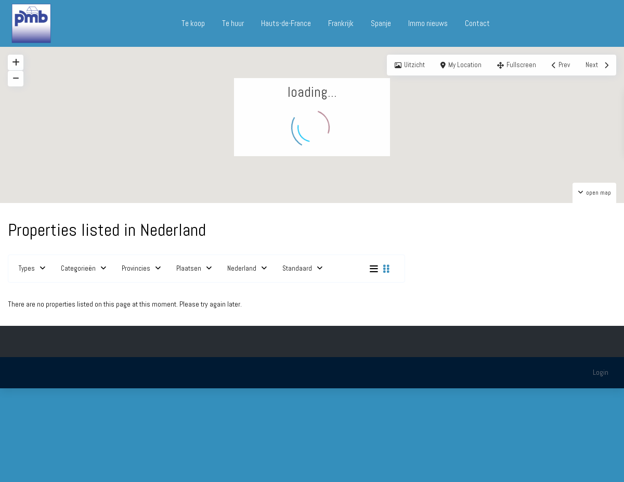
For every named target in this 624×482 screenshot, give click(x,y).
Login (600, 372)
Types (27, 268)
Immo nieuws (428, 23)
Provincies (136, 268)
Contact (477, 23)
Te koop (193, 23)
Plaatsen (188, 268)
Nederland (241, 268)
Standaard (297, 268)
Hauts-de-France (286, 23)
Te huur (233, 23)
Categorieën (78, 268)
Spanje (381, 23)
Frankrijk (341, 23)
